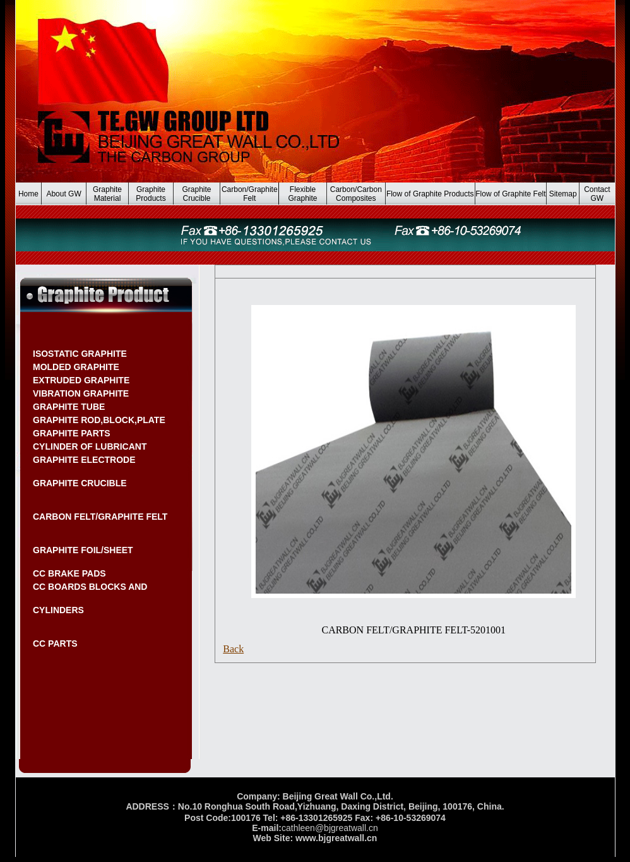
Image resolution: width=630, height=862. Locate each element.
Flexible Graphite (303, 194)
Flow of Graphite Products (430, 193)
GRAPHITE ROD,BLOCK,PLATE (99, 420)
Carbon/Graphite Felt (250, 194)
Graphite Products (150, 194)
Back (233, 649)
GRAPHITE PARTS (71, 433)
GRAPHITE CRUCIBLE (80, 483)
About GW (63, 193)
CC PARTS (55, 643)
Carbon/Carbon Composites (356, 194)
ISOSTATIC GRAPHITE (80, 354)
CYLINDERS (58, 610)
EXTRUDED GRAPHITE (81, 380)
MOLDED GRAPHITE (76, 367)
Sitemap (563, 193)
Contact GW (597, 194)
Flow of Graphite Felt (510, 193)
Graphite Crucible (196, 194)
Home (28, 193)
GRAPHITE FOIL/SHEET (83, 550)
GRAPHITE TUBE (69, 407)
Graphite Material (107, 194)
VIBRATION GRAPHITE (81, 393)
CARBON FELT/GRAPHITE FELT (100, 517)
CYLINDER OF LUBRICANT (89, 446)
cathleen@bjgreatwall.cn (330, 828)
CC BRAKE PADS (69, 573)
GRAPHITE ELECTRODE (84, 460)
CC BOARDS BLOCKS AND (90, 587)
